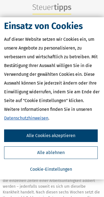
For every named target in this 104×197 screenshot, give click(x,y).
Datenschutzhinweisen (26, 118)
